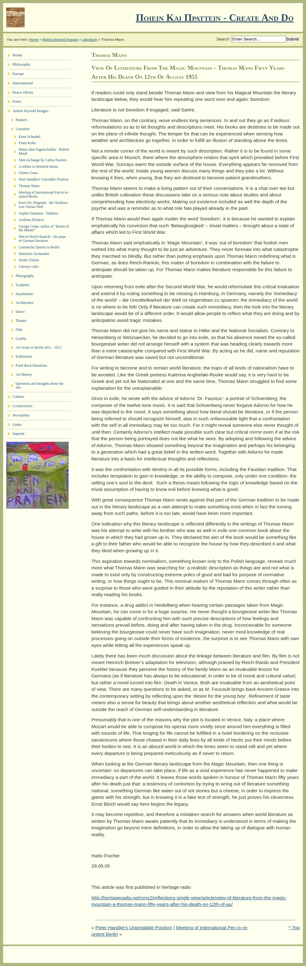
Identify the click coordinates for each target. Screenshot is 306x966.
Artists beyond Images (60, 39)
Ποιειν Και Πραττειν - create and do (215, 17)
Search (222, 39)
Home (34, 39)
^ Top (294, 927)
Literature (89, 39)
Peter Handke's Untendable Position (133, 927)
